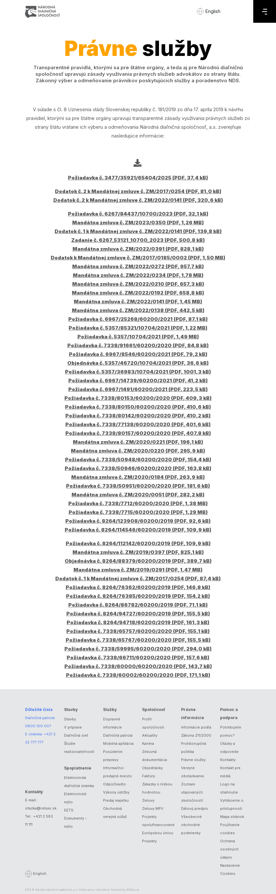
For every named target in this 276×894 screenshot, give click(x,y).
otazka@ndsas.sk (41, 808)
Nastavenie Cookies (230, 869)
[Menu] (264, 11)
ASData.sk (132, 889)
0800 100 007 (38, 726)
